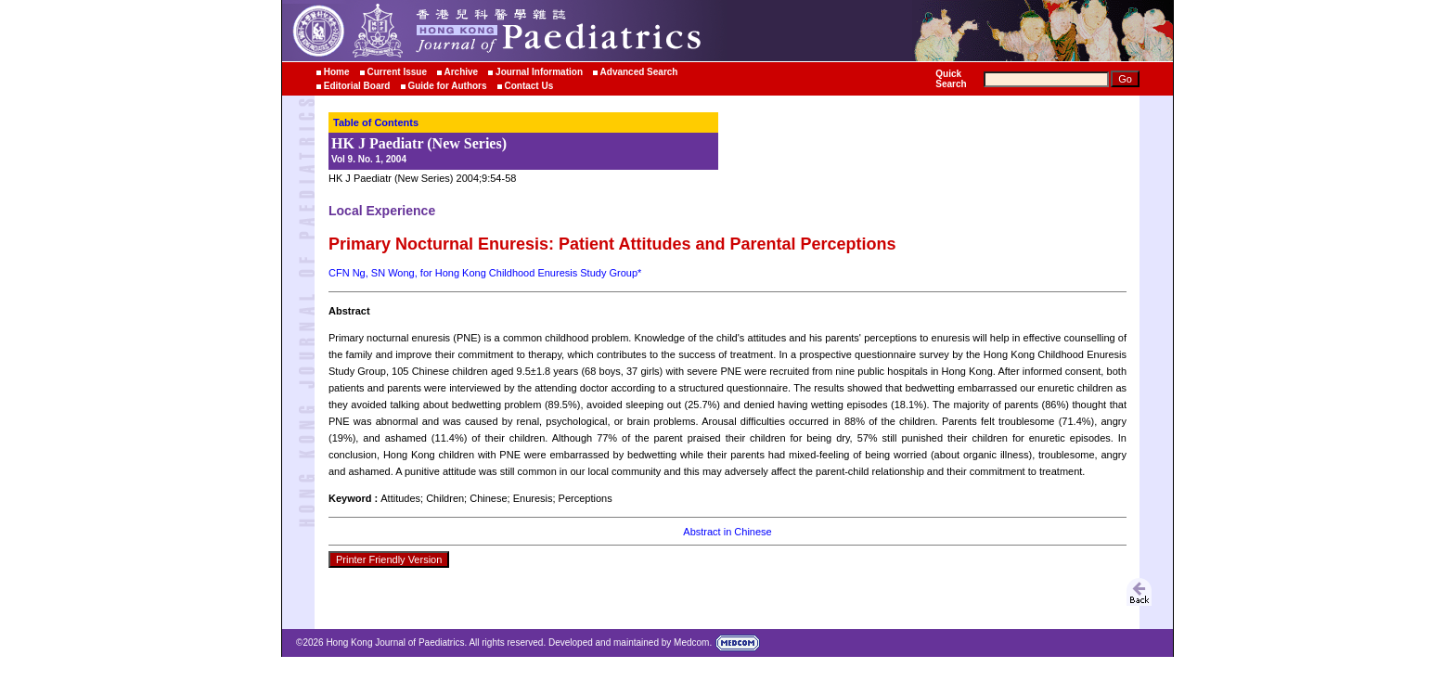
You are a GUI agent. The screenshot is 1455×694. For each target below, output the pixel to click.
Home (337, 72)
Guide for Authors (446, 86)
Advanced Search (639, 72)
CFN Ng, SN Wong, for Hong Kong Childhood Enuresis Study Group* (484, 272)
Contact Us (528, 86)
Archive (461, 72)
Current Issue (396, 72)
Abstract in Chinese (727, 531)
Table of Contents (375, 122)
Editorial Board (357, 86)
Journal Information (539, 72)
